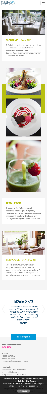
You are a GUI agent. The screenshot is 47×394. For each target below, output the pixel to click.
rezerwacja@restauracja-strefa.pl (15, 361)
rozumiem (23, 391)
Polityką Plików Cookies (27, 381)
